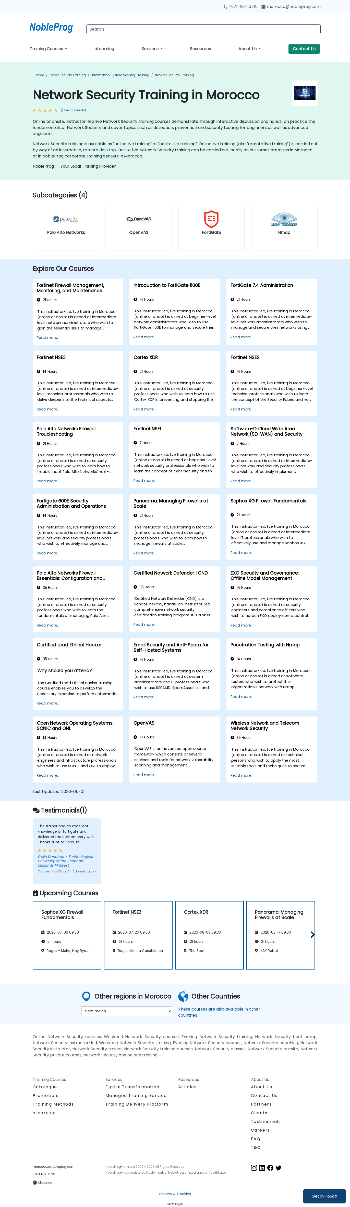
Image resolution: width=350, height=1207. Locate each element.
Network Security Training (174, 75)
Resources (200, 49)
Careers (260, 1130)
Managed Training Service (136, 1095)
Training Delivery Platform (136, 1104)
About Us (248, 49)
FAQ (256, 1139)
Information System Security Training (120, 75)
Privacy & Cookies (175, 1194)
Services (151, 49)
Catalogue (45, 1087)
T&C (256, 1147)
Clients (259, 1113)
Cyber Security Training (68, 75)
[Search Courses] (203, 29)
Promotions (46, 1095)
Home (39, 75)
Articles (187, 1087)
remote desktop (99, 150)
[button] (311, 934)
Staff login (175, 1204)
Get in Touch (324, 1196)
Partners (261, 1104)
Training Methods (53, 1104)
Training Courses (47, 49)
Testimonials (266, 1121)
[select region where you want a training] (126, 1011)
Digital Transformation (132, 1087)
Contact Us (304, 49)
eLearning (104, 49)
